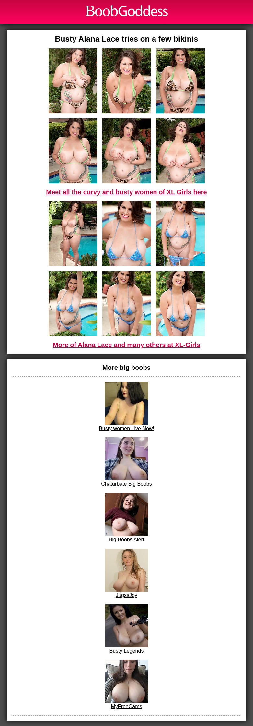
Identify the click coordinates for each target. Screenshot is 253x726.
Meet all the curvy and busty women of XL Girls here (126, 192)
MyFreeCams (126, 684)
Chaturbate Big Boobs (126, 462)
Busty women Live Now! (126, 406)
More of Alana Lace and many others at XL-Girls (126, 344)
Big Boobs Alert (126, 517)
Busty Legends (126, 629)
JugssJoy (126, 573)
